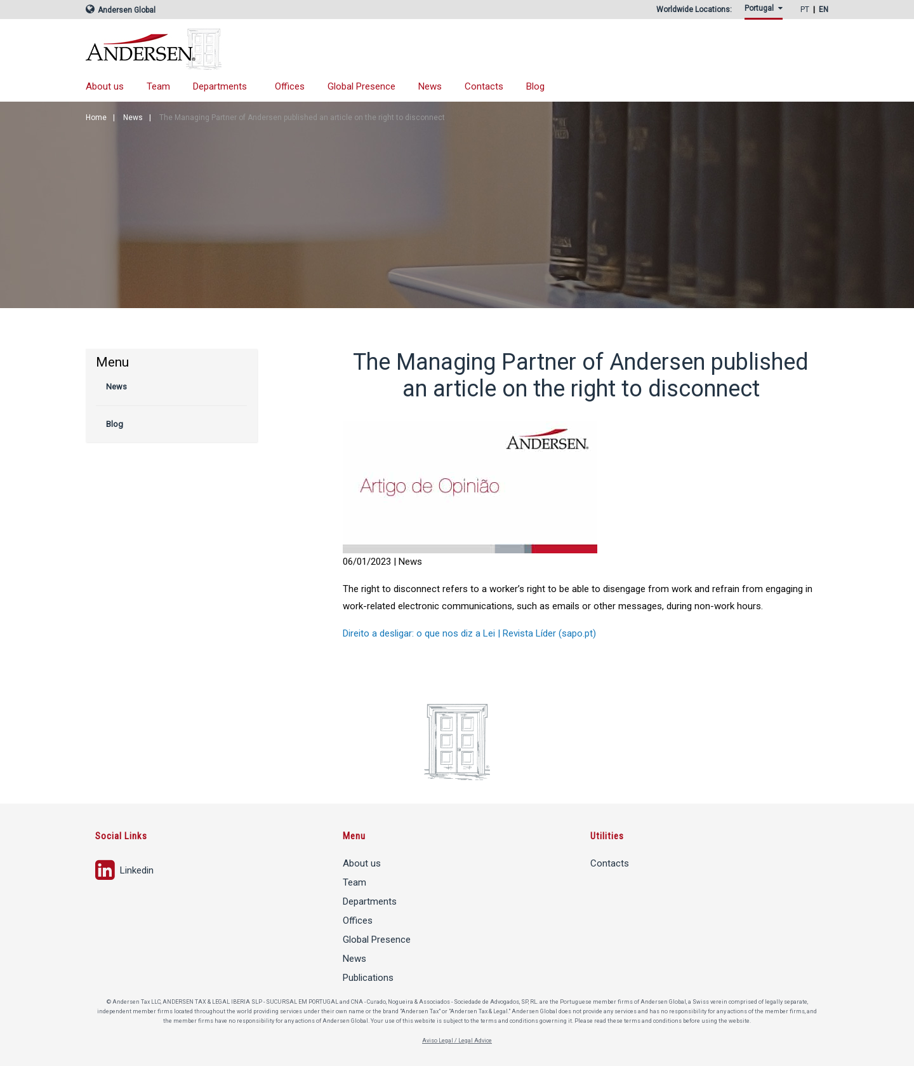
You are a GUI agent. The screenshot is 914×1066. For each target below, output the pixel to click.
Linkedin (124, 869)
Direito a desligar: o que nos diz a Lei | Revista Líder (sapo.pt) (469, 633)
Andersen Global (121, 10)
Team (158, 86)
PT (804, 9)
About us (105, 86)
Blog (535, 86)
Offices (290, 86)
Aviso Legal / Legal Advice (457, 1040)
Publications (368, 977)
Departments (220, 86)
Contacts (484, 86)
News (430, 86)
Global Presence (361, 86)
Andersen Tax (276, 49)
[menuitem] (766, 11)
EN (823, 9)
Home (96, 117)
